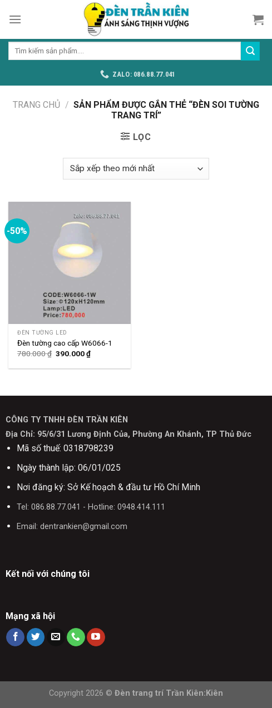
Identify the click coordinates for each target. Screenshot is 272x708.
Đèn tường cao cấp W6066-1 (64, 342)
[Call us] (76, 637)
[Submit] (250, 51)
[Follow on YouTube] (96, 637)
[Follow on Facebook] (15, 637)
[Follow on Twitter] (36, 637)
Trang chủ (36, 104)
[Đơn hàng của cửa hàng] (136, 169)
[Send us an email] (56, 637)
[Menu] (15, 19)
